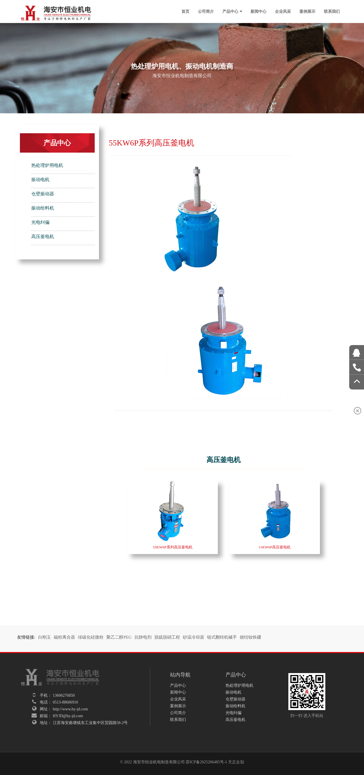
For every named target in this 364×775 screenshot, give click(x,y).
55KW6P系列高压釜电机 (172, 547)
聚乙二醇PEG (118, 637)
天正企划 (236, 762)
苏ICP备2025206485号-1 (206, 762)
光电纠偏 (40, 222)
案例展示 (307, 11)
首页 (185, 11)
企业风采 (283, 11)
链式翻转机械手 (222, 637)
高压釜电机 (42, 236)
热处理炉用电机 (47, 165)
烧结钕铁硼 (250, 637)
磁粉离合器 (64, 637)
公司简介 (206, 11)
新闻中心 (258, 11)
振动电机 (40, 179)
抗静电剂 (143, 637)
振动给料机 (42, 208)
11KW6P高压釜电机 (274, 547)
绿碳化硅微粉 (91, 637)
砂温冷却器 (193, 637)
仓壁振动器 (42, 193)
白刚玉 (44, 637)
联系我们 (332, 11)
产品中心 (230, 11)
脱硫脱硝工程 (167, 637)
